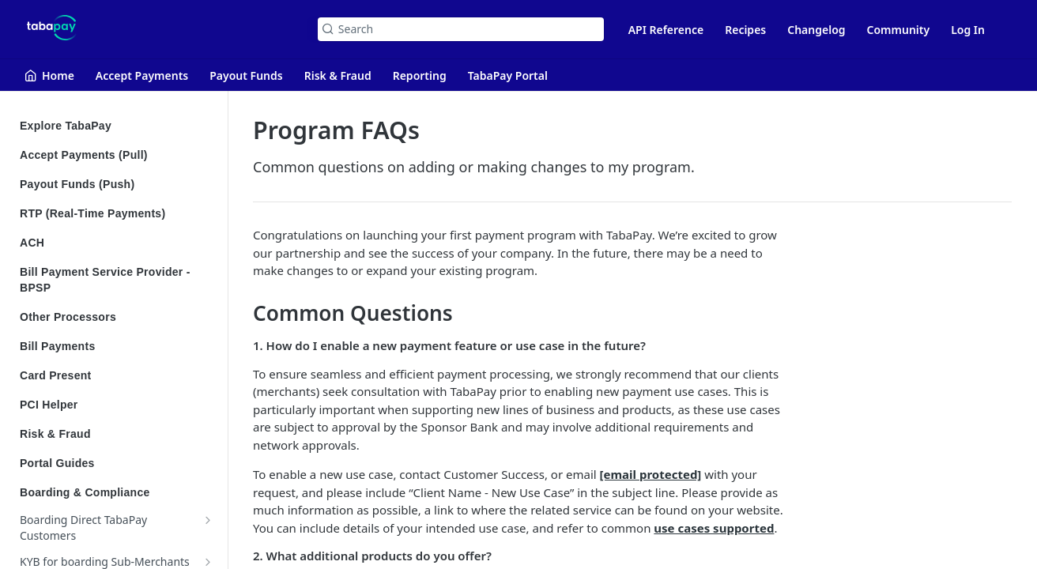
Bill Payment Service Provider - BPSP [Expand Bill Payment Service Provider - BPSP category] (116, 280)
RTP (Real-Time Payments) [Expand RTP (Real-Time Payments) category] (116, 213)
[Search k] (461, 29)
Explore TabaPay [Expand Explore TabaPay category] (116, 125)
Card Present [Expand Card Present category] (116, 375)
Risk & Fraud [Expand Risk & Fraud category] (116, 434)
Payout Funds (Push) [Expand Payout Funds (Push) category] (116, 184)
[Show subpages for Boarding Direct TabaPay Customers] (208, 520)
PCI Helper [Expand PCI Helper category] (116, 404)
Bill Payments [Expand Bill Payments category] (116, 346)
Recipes (745, 29)
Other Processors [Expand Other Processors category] (116, 317)
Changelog (816, 29)
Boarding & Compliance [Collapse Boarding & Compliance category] (116, 492)
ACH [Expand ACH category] (116, 242)
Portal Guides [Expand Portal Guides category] (116, 463)
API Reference (666, 29)
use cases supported (714, 528)
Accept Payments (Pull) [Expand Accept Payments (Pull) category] (116, 155)
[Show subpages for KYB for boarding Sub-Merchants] (208, 562)
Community (898, 29)
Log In (968, 29)
